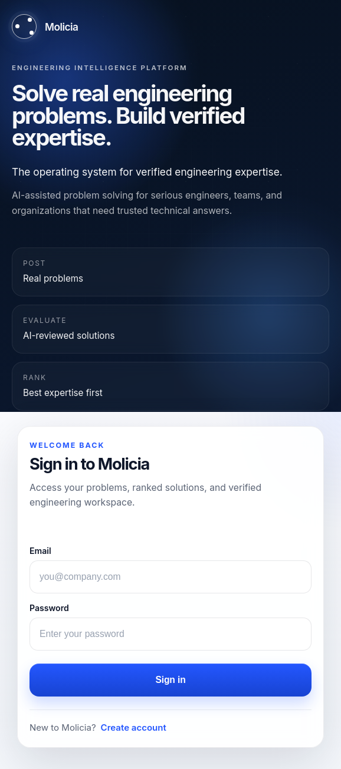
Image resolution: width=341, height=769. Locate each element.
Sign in (170, 680)
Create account (133, 727)
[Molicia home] (45, 26)
